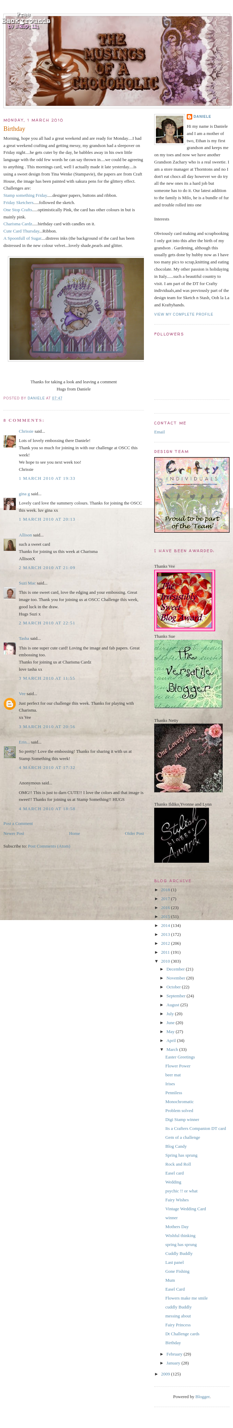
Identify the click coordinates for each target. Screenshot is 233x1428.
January (174, 1362)
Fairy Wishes (176, 1199)
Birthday (173, 1342)
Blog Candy (175, 1146)
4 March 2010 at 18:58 (47, 808)
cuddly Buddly (178, 1307)
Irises (170, 1083)
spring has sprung (181, 1244)
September (177, 995)
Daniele (202, 116)
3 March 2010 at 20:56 (47, 726)
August (174, 1004)
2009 (166, 1373)
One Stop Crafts (17, 209)
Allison (25, 534)
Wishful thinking (180, 1235)
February (175, 1354)
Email (159, 431)
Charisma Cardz (17, 223)
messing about (178, 1315)
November (176, 978)
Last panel (174, 1262)
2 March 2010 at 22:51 (47, 622)
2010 (166, 961)
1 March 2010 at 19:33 (47, 478)
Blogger (202, 1396)
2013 (166, 934)
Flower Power (177, 1065)
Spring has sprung (181, 1155)
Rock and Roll (178, 1164)
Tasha (24, 638)
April (172, 1040)
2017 (166, 898)
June (171, 1022)
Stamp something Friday (25, 195)
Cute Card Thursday (21, 231)
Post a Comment (18, 823)
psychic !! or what (181, 1190)
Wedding (173, 1182)
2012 (166, 943)
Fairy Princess (178, 1324)
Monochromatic (179, 1101)
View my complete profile (183, 314)
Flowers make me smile (186, 1298)
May (171, 1031)
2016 (166, 907)
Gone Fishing (177, 1271)
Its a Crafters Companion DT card (195, 1128)
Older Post (134, 833)
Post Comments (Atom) (49, 846)
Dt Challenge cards (182, 1333)
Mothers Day (176, 1226)
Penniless (173, 1092)
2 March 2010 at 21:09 (47, 567)
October (174, 986)
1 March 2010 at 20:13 (47, 519)
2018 (166, 889)
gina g (24, 493)
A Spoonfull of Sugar (22, 238)
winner (171, 1217)
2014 (166, 925)
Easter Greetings (180, 1056)
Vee (22, 693)
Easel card (174, 1173)
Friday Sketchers (18, 202)
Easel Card (175, 1289)
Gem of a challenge (182, 1137)
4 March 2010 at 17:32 (47, 767)
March (173, 1049)
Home (74, 833)
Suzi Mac (27, 583)
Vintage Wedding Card (185, 1208)
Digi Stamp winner (182, 1119)
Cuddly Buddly (179, 1253)
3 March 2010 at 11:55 (47, 678)
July (171, 1013)
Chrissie (26, 431)
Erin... (24, 742)
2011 (166, 952)
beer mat (173, 1074)
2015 (166, 916)
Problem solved (179, 1110)
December (176, 969)
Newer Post (13, 833)
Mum (170, 1280)
